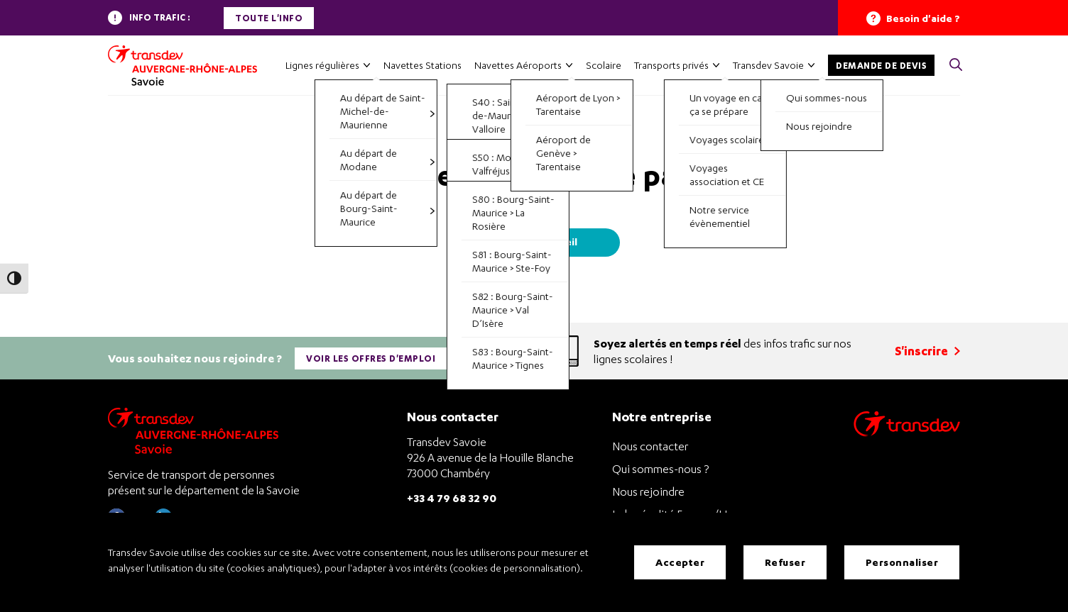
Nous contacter (650, 446)
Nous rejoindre (648, 491)
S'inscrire (927, 350)
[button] (955, 65)
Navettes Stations (422, 65)
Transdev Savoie (768, 65)
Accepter (679, 562)
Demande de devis (881, 65)
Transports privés (671, 65)
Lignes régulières (322, 65)
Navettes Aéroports (518, 65)
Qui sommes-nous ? (660, 468)
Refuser (785, 562)
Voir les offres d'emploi (370, 358)
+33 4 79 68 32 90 (451, 497)
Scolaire (603, 65)
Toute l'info (269, 18)
